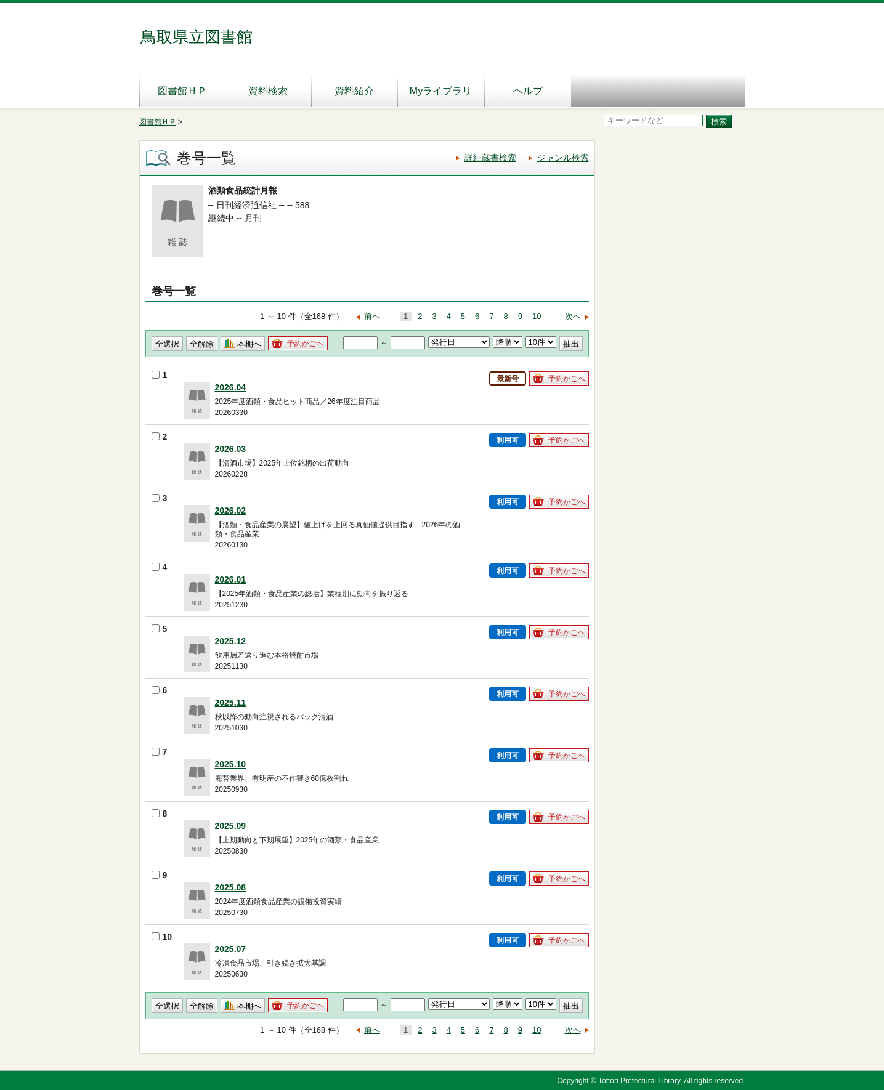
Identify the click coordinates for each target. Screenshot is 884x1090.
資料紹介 (354, 91)
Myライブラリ (441, 91)
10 (536, 316)
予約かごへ (305, 343)
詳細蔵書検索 (490, 158)
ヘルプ (528, 91)
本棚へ (249, 344)
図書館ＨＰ (182, 91)
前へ (372, 316)
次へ (573, 316)
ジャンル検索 (563, 158)
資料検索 (268, 91)
